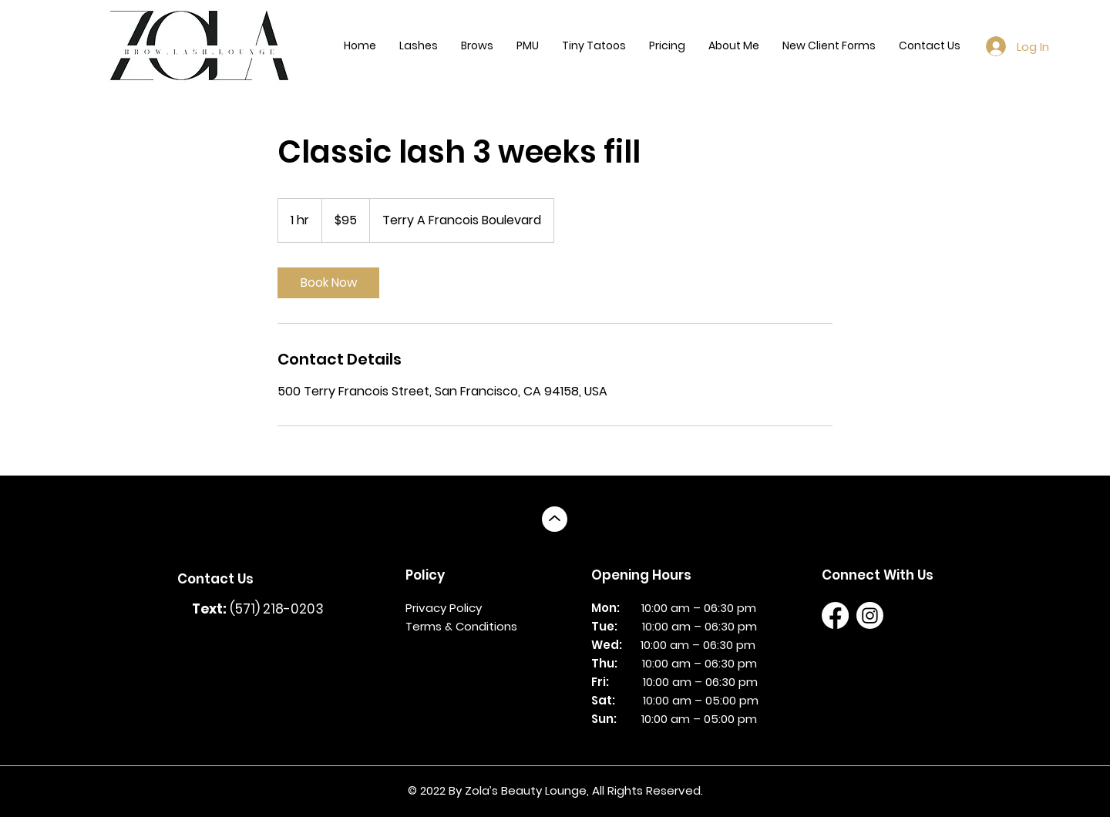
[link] (328, 282)
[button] (418, 45)
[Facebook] (835, 615)
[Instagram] (869, 615)
